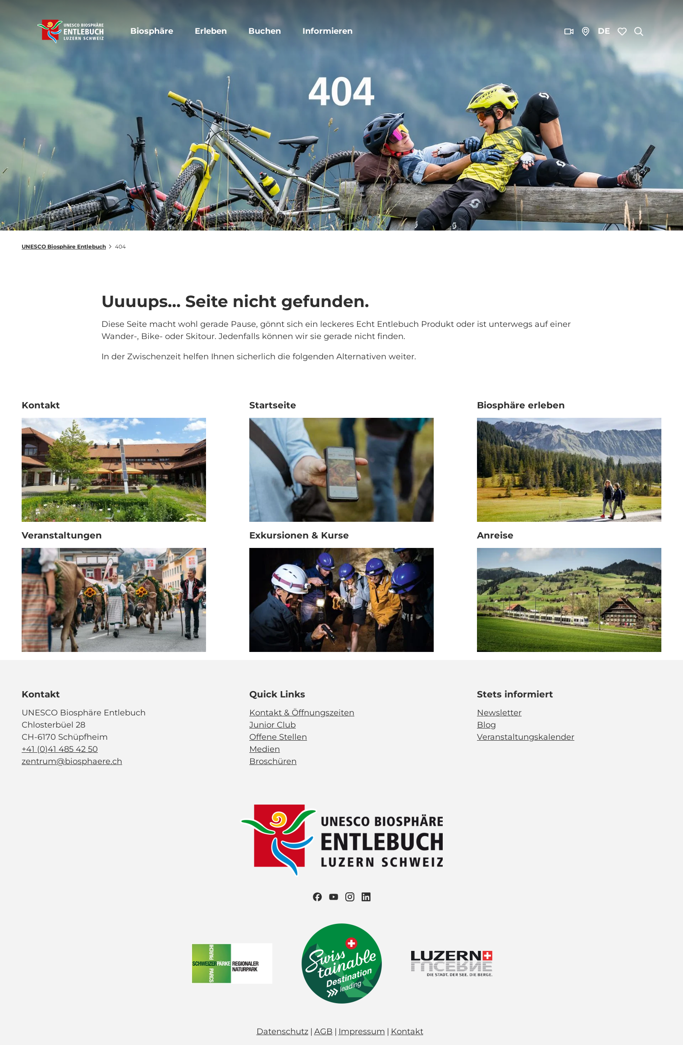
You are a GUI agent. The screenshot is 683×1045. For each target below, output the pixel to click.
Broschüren (273, 761)
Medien (264, 749)
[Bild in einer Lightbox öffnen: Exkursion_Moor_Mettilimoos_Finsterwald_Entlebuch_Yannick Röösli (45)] (341, 470)
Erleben (211, 31)
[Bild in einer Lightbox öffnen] (341, 841)
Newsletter (499, 713)
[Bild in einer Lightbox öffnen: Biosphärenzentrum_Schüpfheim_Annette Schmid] (114, 470)
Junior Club (272, 725)
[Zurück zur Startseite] (70, 31)
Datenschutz (282, 1031)
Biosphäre (151, 31)
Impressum (362, 1031)
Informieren (328, 31)
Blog (486, 725)
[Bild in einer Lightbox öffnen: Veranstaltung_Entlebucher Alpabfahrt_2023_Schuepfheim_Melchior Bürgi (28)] (114, 600)
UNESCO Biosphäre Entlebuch (64, 246)
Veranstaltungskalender (525, 737)
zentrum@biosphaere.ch (72, 761)
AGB (323, 1031)
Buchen (264, 31)
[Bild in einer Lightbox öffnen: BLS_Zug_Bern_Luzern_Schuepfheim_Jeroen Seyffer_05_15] (569, 600)
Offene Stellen (278, 737)
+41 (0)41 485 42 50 (60, 749)
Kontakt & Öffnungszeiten (301, 713)
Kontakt (407, 1031)
